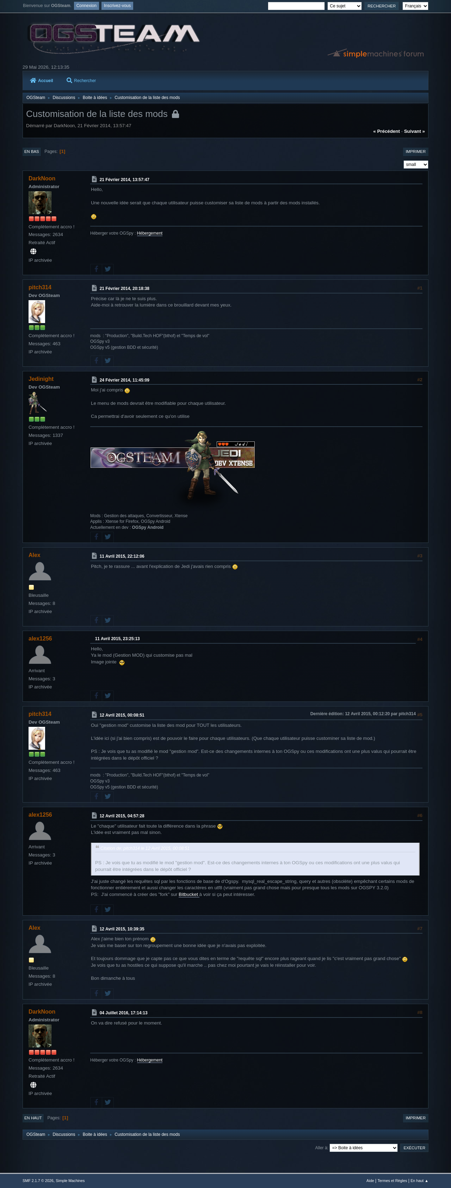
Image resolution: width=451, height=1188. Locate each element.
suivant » (414, 131)
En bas (31, 151)
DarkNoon (42, 178)
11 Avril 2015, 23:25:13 (117, 638)
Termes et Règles (392, 1180)
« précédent (386, 131)
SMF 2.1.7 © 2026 (38, 1180)
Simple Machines (70, 1180)
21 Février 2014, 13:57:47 (124, 179)
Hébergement (150, 233)
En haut (33, 1118)
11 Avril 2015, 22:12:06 (122, 556)
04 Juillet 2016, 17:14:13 (124, 1012)
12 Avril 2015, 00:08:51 (122, 715)
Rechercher (81, 80)
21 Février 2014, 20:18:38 (124, 288)
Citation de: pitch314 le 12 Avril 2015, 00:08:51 (145, 848)
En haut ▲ (419, 1180)
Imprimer (416, 151)
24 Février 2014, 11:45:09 (124, 379)
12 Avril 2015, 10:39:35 (122, 928)
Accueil (41, 80)
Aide (370, 1180)
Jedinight (41, 379)
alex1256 (40, 639)
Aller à (321, 1147)
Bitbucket (189, 894)
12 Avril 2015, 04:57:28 (122, 815)
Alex (35, 555)
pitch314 (40, 287)
